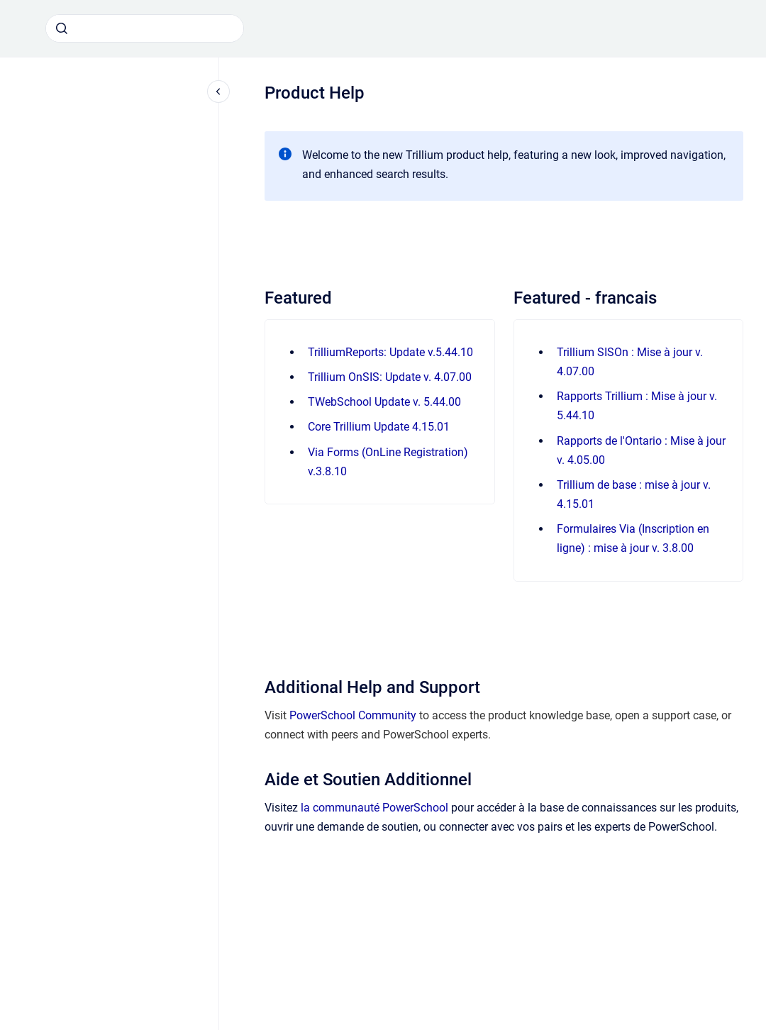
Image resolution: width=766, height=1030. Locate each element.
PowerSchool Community (352, 715)
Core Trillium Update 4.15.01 (379, 426)
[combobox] (144, 28)
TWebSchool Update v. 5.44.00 (384, 402)
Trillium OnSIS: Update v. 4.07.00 (390, 377)
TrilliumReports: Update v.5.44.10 (390, 352)
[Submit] (61, 28)
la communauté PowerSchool (374, 807)
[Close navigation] (218, 91)
